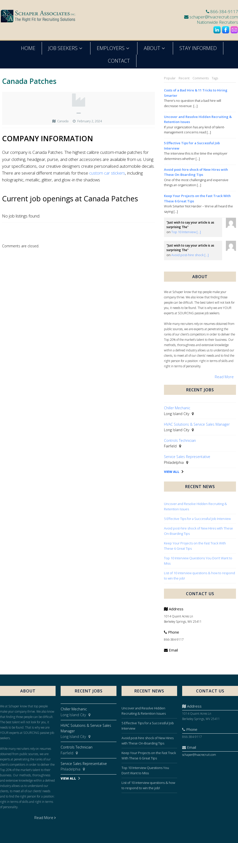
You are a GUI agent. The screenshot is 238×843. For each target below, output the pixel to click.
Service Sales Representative (187, 456)
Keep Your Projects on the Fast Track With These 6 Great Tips (197, 198)
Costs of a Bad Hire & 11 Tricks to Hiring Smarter (195, 93)
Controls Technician (180, 440)
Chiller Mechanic (177, 407)
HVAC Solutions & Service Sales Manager (197, 424)
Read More (224, 376)
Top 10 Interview (186, 232)
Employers (114, 48)
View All (171, 472)
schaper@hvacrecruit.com (213, 17)
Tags (215, 78)
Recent (184, 78)
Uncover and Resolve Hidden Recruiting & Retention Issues (198, 119)
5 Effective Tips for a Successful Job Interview (192, 146)
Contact (119, 60)
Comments (201, 78)
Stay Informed (198, 48)
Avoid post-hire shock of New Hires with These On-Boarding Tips (196, 172)
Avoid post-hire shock (190, 255)
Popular (170, 78)
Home (28, 48)
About (155, 48)
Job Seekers (66, 48)
